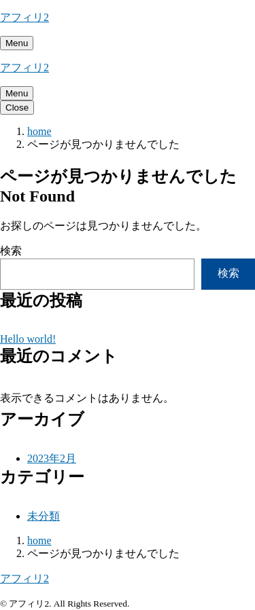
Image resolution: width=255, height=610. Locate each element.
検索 (11, 250)
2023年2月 (51, 458)
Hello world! (28, 339)
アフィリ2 (24, 17)
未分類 (43, 516)
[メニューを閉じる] (17, 107)
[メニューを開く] (16, 43)
